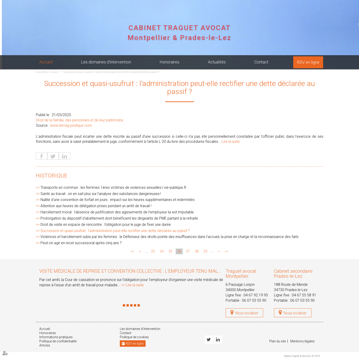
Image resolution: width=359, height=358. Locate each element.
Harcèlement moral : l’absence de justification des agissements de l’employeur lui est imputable (117, 212)
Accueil (46, 62)
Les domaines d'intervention (106, 62)
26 (179, 251)
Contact (261, 62)
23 (153, 251)
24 (162, 251)
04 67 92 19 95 (256, 295)
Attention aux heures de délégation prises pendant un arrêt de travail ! (95, 206)
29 (205, 251)
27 (188, 251)
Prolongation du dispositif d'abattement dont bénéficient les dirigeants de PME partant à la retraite (119, 218)
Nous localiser (246, 313)
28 (196, 251)
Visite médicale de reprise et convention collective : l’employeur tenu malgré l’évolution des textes (160, 271)
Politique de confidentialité (58, 341)
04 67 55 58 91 (304, 295)
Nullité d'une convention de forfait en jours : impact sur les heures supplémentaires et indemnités (117, 200)
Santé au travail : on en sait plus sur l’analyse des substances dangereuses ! (100, 194)
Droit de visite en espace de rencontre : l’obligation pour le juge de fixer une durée (105, 224)
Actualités (217, 62)
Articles (44, 345)
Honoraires (169, 62)
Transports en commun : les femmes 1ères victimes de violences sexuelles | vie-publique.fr (113, 187)
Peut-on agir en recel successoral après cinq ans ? (81, 243)
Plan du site (277, 341)
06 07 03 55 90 (254, 300)
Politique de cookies (134, 337)
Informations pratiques (56, 337)
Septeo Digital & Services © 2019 (302, 356)
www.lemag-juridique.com (71, 125)
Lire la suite (231, 141)
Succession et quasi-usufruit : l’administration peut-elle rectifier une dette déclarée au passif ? (111, 72)
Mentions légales (302, 341)
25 (170, 251)
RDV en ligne (308, 62)
